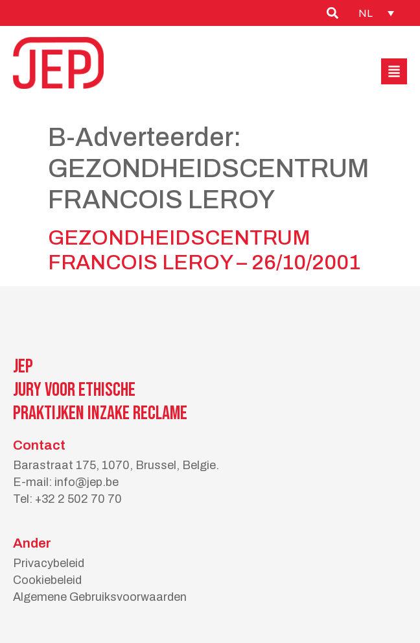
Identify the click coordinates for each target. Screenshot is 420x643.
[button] (394, 71)
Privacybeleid (48, 563)
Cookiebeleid (47, 580)
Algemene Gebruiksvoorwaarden (100, 596)
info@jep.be (86, 482)
